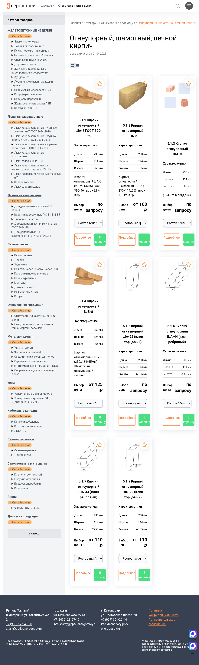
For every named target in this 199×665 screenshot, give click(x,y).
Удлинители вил (24, 347)
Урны (11, 382)
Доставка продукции (23, 516)
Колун (18, 296)
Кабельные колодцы (23, 410)
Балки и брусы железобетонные (34, 55)
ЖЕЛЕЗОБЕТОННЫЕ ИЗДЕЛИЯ (30, 30)
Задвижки (20, 264)
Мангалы (20, 282)
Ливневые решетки (26, 219)
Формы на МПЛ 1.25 (26, 507)
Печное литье (18, 244)
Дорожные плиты (25, 64)
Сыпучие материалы (27, 479)
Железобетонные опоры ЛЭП (32, 103)
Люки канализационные (25, 116)
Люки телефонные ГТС (28, 160)
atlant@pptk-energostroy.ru (24, 628)
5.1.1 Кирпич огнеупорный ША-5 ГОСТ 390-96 (89, 128)
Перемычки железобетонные (32, 89)
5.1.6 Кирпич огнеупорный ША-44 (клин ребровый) (177, 334)
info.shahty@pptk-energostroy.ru (75, 624)
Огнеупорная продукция (25, 305)
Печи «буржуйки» (25, 278)
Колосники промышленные (31, 273)
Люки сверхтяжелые (27, 186)
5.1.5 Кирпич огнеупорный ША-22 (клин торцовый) (133, 334)
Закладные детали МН (28, 352)
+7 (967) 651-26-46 (114, 619)
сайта (176, 640)
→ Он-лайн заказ (19, 36)
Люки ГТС (20, 430)
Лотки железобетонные (29, 46)
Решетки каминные (26, 291)
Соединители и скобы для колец (34, 356)
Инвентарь (21, 488)
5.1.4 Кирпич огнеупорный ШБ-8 (88, 306)
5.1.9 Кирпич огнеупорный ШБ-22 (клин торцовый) (133, 489)
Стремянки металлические (31, 361)
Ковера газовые (24, 182)
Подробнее (83, 237)
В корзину (100, 239)
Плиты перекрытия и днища (31, 50)
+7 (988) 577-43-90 (19, 624)
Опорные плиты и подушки (30, 59)
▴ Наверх (34, 533)
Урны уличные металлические (33, 393)
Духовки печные (24, 287)
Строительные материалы (27, 463)
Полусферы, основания (28, 94)
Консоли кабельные (26, 421)
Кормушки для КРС (26, 108)
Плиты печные (23, 255)
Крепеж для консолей (28, 426)
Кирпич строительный (28, 474)
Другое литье (22, 454)
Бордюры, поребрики (27, 99)
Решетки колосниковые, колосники (36, 269)
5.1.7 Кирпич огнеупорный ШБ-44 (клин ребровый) (88, 489)
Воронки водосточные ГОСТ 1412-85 (37, 214)
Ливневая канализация (24, 195)
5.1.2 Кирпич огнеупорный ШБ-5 (133, 130)
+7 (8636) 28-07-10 (67, 619)
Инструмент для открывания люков (36, 365)
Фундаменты (22, 77)
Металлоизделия (20, 336)
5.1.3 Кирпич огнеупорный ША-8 (177, 149)
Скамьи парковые (21, 439)
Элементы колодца (26, 41)
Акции (12, 497)
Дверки (19, 259)
